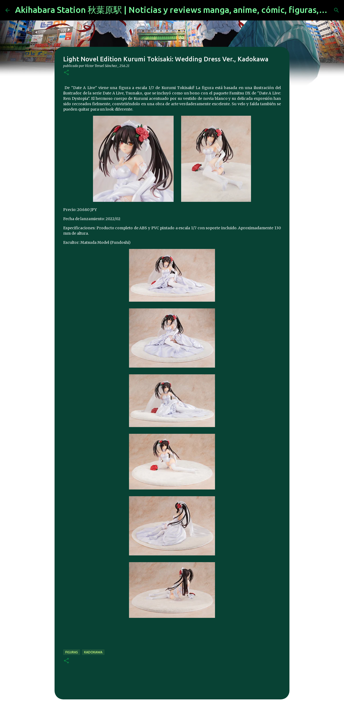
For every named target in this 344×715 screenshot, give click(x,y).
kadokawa (93, 652)
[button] (66, 72)
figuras (71, 652)
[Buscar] (336, 10)
